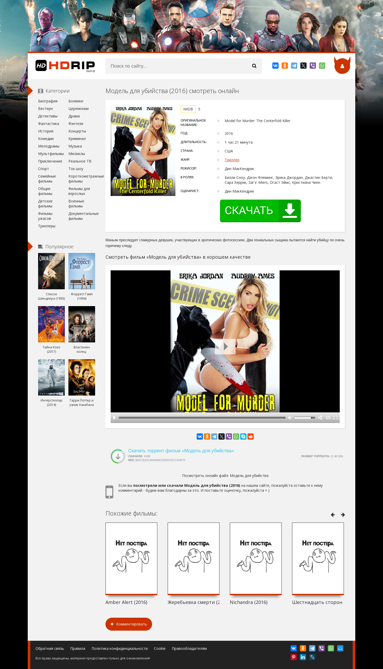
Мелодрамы (48, 146)
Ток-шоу (75, 168)
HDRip (61, 66)
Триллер (232, 159)
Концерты (77, 131)
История (45, 131)
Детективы (48, 116)
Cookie (160, 648)
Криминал (77, 138)
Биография (48, 100)
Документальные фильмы (81, 216)
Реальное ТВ (79, 161)
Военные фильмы (76, 203)
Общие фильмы (45, 191)
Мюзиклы (76, 153)
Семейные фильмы (47, 179)
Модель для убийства (249, 475)
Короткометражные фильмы (81, 179)
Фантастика (48, 123)
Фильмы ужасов (45, 216)
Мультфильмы (51, 153)
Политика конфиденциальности (119, 648)
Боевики (75, 100)
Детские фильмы (45, 203)
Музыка (75, 146)
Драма (74, 116)
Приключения (50, 161)
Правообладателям (189, 648)
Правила (77, 648)
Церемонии (78, 108)
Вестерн (45, 108)
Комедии (46, 138)
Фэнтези (75, 123)
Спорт (43, 168)
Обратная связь (50, 648)
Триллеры (46, 225)
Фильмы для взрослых (79, 191)
